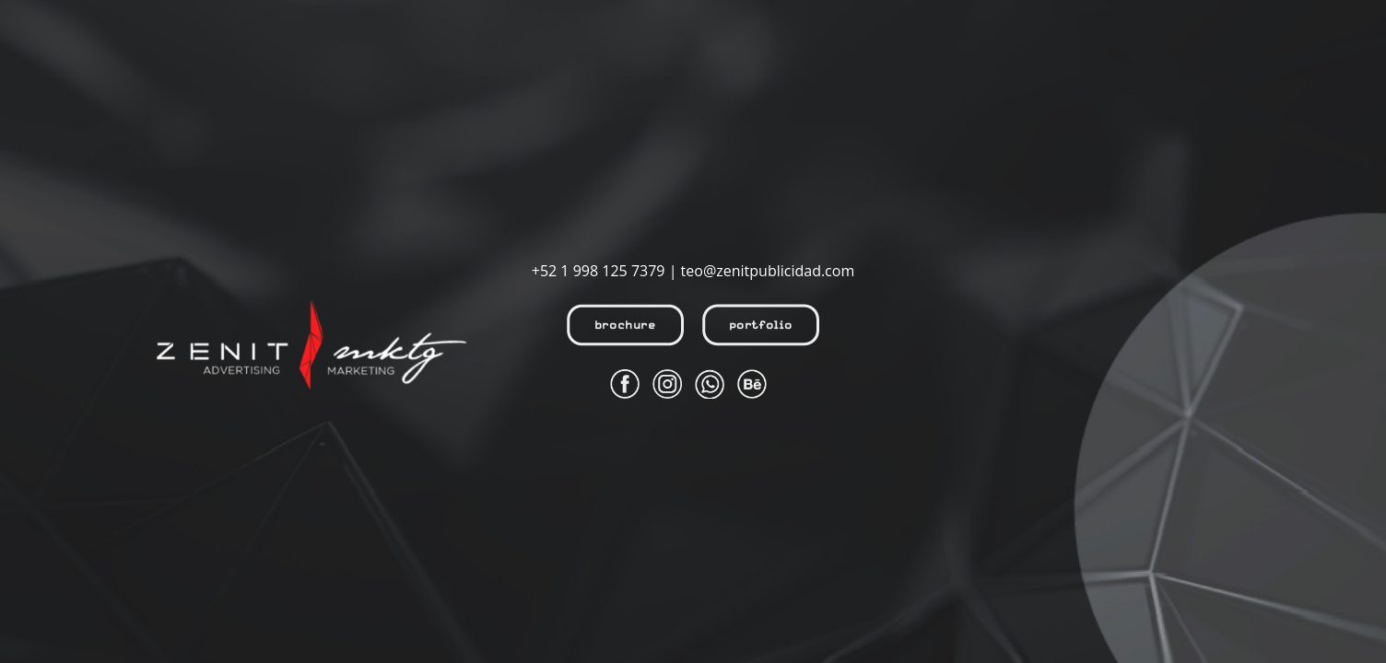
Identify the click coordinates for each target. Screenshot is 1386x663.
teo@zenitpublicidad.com (768, 271)
